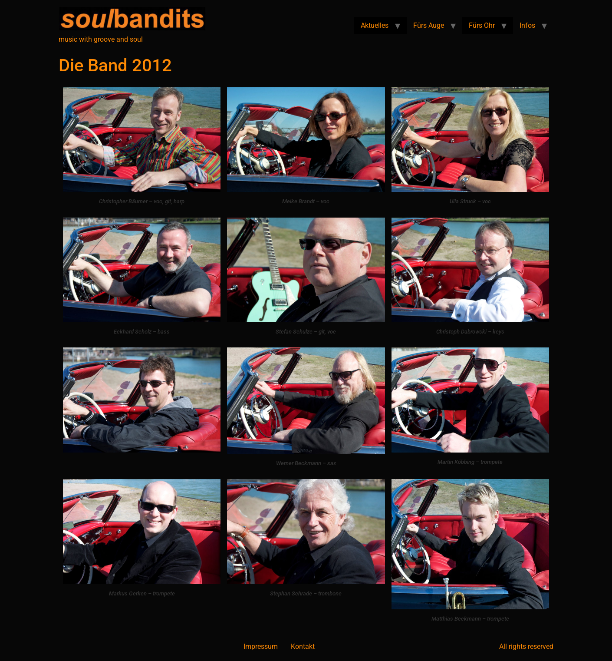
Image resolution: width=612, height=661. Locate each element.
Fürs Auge (428, 25)
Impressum (260, 646)
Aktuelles (374, 25)
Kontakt (303, 646)
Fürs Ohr (482, 25)
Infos (527, 25)
